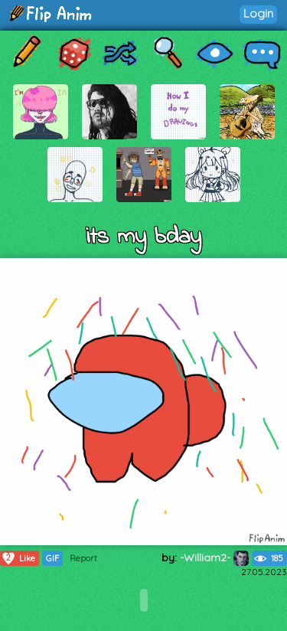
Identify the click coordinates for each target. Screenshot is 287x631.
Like (18, 558)
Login (258, 13)
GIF (52, 558)
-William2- (214, 557)
